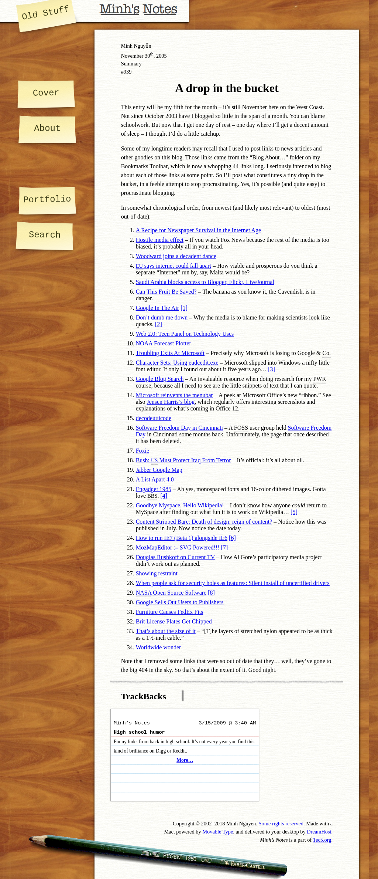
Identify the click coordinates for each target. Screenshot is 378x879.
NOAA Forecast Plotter (163, 343)
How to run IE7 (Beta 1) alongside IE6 (181, 538)
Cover (45, 93)
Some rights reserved (281, 823)
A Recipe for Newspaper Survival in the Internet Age (198, 230)
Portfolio (47, 199)
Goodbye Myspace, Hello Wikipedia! (180, 505)
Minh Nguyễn (136, 46)
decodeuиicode (154, 418)
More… (184, 760)
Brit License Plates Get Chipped (174, 621)
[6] (232, 538)
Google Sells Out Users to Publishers (180, 602)
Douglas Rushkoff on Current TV (175, 557)
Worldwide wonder (158, 647)
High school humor (139, 732)
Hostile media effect (159, 240)
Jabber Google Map (159, 470)
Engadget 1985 (153, 489)
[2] (158, 324)
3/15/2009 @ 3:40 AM (227, 723)
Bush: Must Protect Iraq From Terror (183, 460)
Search (45, 235)
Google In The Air (157, 308)
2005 (161, 56)
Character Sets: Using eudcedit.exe (177, 362)
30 (149, 56)
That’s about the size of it (166, 631)
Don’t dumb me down (162, 317)
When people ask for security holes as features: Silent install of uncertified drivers (233, 583)
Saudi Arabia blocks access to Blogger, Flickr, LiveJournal (205, 282)
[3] (271, 369)
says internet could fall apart (173, 266)
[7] (224, 547)
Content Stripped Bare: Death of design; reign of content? (204, 521)
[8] (211, 592)
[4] (163, 496)
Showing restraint (157, 573)
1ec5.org (322, 840)
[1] (184, 308)
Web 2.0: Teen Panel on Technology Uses (185, 334)
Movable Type (217, 832)
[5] (294, 512)
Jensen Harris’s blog (171, 402)
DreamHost (319, 832)
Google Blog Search (160, 379)
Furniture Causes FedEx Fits (169, 612)
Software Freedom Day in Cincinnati (179, 428)
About (47, 128)
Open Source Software (171, 593)
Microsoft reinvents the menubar (174, 395)
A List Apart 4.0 (155, 479)
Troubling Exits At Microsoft (170, 353)
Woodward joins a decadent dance (176, 256)
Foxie (142, 450)
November (132, 56)
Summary (131, 64)
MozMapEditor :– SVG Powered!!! (178, 547)
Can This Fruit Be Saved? (166, 291)
